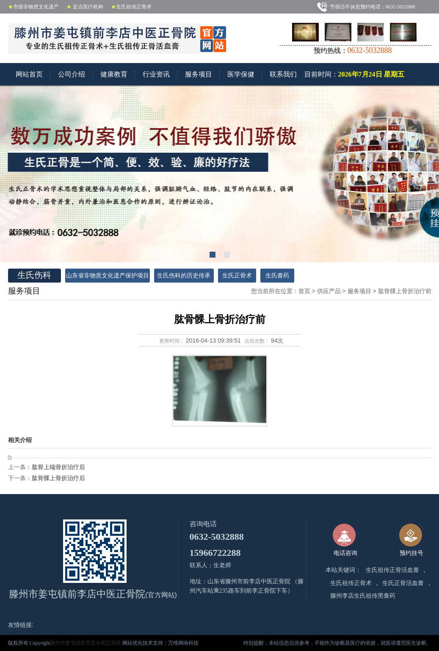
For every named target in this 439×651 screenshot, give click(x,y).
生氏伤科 (29, 275)
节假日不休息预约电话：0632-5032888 (374, 7)
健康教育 (113, 74)
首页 (304, 291)
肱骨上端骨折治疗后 (58, 467)
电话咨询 (344, 538)
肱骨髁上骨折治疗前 (404, 291)
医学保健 (240, 74)
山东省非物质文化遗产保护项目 (107, 275)
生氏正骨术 (237, 275)
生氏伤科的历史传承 (183, 275)
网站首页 (29, 74)
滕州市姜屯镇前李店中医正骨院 (86, 643)
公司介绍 (71, 74)
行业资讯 (156, 74)
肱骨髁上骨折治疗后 (58, 478)
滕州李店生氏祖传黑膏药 (362, 596)
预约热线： (353, 50)
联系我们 (283, 74)
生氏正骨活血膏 (403, 583)
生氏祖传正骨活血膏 (392, 570)
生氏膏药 (277, 275)
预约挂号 (410, 538)
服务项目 (198, 74)
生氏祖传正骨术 (351, 583)
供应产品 (329, 291)
